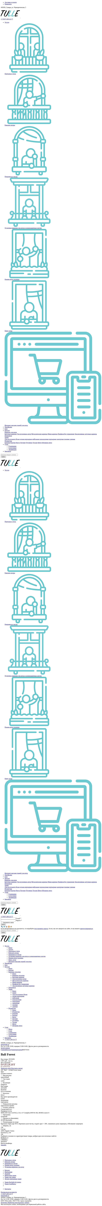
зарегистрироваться (86, 928)
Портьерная (8, 1172)
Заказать (3, 1145)
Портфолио (8, 427)
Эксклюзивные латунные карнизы (86, 434)
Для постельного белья (12, 439)
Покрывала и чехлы (11, 176)
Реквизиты (8, 4)
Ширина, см (7, 1125)
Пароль (19, 920)
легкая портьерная (26, 439)
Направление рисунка (10, 1104)
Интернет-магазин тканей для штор (16, 425)
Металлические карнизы (39, 434)
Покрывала (8, 436)
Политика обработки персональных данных (15, 1202)
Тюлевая (7, 1174)
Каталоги (6, 1093)
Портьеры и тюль (10, 74)
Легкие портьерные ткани (13, 1179)
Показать (4, 1139)
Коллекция (6, 1083)
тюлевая (66, 439)
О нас (6, 444)
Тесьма (35, 442)
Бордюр (13, 442)
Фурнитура (8, 441)
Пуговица (29, 442)
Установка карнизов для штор (14, 1167)
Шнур (40, 442)
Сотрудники (12, 448)
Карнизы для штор (11, 432)
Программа (6, 1115)
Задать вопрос (5, 1048)
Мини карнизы (52, 434)
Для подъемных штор (24, 434)
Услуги (7, 22)
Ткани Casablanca (10, 1184)
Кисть (18, 442)
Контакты (8, 451)
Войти (3, 924)
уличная (72, 439)
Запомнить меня (8, 922)
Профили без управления (66, 434)
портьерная (52, 439)
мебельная (35, 439)
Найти (3, 457)
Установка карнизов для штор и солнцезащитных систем (23, 228)
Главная (3, 1050)
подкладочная (44, 439)
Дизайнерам (12, 449)
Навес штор (8, 331)
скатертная (60, 439)
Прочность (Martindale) (10, 1118)
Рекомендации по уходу (11, 1122)
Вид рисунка (7, 1075)
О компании (12, 446)
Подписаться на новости (9, 1192)
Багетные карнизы (11, 434)
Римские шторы (10, 125)
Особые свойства (8, 1107)
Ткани (7, 437)
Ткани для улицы (10, 1177)
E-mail (18, 918)
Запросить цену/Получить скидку (12, 1068)
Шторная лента (47, 442)
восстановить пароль (41, 928)
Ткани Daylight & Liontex (13, 1182)
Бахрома (7, 442)
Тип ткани (6, 1079)
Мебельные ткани (10, 1175)
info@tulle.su (5, 1044)
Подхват (23, 442)
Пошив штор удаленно (12, 279)
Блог (6, 429)
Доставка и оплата (11, 2)
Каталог (7, 430)
